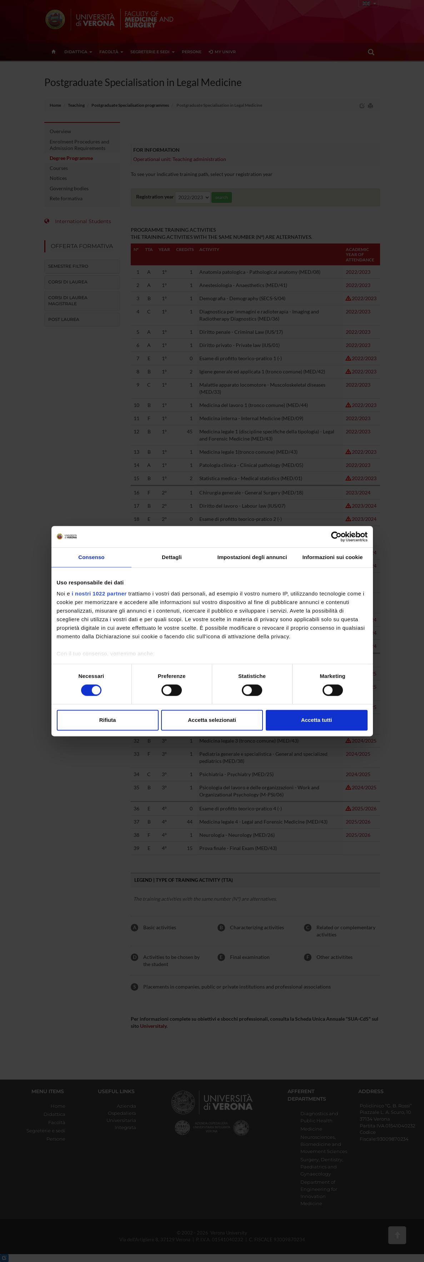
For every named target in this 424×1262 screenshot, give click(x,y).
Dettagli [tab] (172, 557)
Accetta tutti (316, 720)
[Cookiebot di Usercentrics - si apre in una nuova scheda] (336, 536)
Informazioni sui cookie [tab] (333, 557)
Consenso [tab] (91, 557)
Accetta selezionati (212, 720)
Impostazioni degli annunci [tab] (252, 557)
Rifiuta (107, 720)
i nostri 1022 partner (99, 593)
